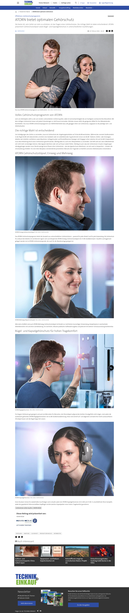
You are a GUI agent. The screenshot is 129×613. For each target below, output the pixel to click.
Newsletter (93, 3)
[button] (110, 555)
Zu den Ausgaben (83, 605)
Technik (38, 8)
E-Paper (82, 3)
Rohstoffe (52, 8)
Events (55, 3)
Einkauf (45, 8)
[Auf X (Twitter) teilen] (110, 31)
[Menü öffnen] (18, 3)
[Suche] (75, 3)
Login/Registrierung (107, 3)
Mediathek (89, 8)
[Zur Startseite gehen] (28, 3)
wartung (26, 533)
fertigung (19, 533)
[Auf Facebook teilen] (107, 31)
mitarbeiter (57, 533)
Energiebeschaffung (64, 8)
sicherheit (35, 533)
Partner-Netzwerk (44, 3)
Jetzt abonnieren (27, 603)
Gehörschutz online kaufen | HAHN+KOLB (28, 508)
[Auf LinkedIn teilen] (112, 31)
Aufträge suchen (66, 3)
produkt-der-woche (46, 533)
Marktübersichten (78, 8)
